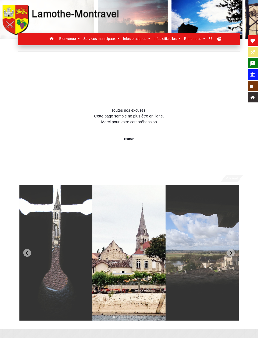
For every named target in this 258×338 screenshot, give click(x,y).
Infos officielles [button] (166, 39)
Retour (129, 138)
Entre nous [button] (193, 39)
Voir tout (232, 178)
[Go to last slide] (27, 253)
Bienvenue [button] (68, 39)
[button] (51, 39)
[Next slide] (231, 253)
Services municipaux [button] (99, 39)
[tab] (113, 317)
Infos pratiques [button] (135, 39)
